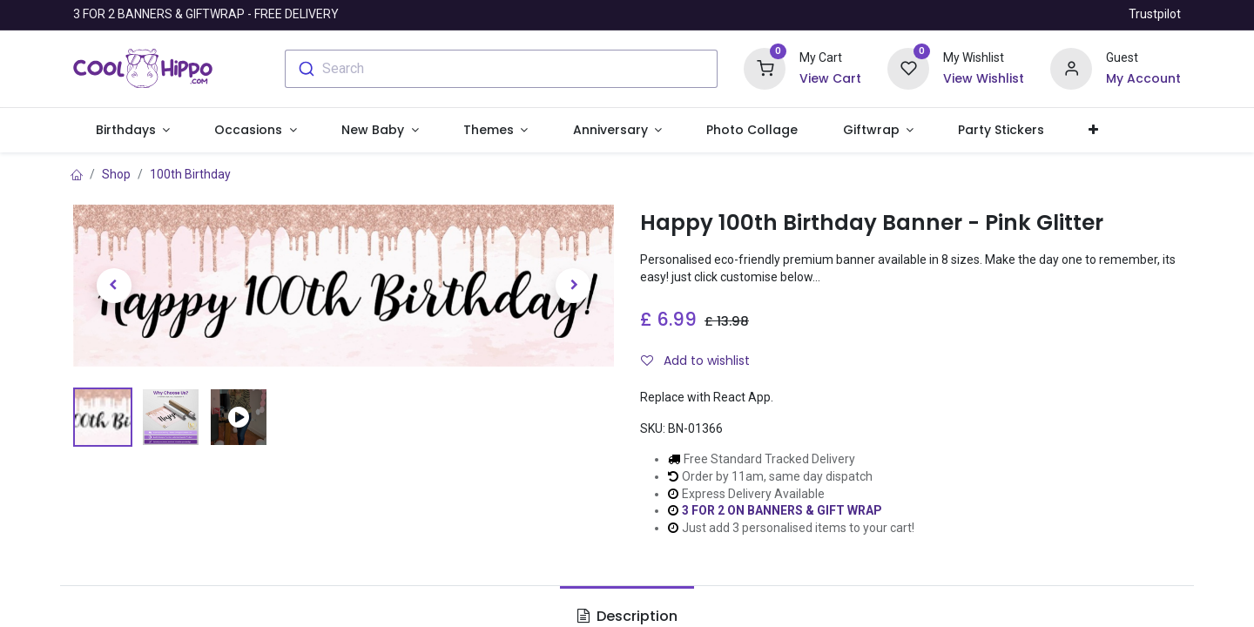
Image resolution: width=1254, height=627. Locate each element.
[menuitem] (752, 130)
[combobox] (501, 69)
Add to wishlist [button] (695, 360)
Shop (116, 174)
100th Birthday (190, 174)
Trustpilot (1155, 14)
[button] (1094, 130)
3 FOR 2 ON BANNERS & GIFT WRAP (782, 510)
